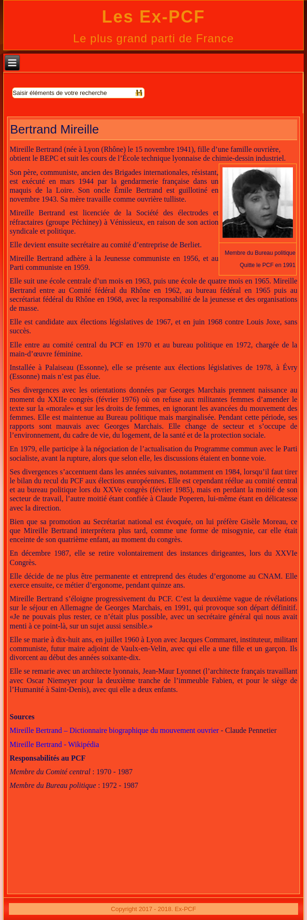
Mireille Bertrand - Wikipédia (55, 744)
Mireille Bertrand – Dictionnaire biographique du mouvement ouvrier (114, 730)
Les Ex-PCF (153, 16)
